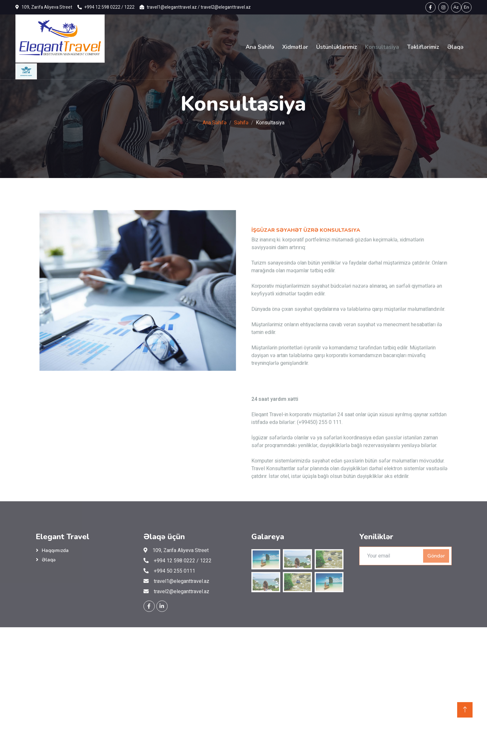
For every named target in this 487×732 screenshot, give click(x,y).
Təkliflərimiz (423, 47)
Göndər (436, 555)
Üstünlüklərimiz (336, 47)
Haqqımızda (55, 550)
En (466, 7)
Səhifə (241, 123)
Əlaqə (455, 47)
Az (456, 7)
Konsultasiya (382, 47)
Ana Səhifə (260, 47)
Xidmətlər (295, 47)
